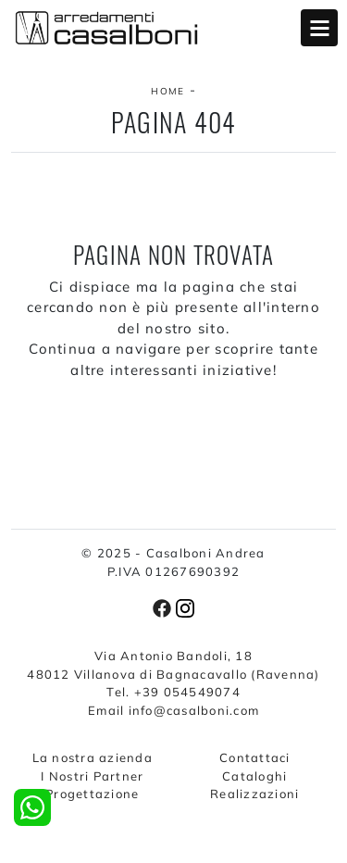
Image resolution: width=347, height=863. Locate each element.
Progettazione (92, 793)
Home (167, 91)
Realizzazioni (254, 793)
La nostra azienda (92, 757)
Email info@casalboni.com (173, 710)
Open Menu (319, 27)
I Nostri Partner (92, 776)
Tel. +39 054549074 (173, 691)
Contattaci (255, 757)
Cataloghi (254, 776)
